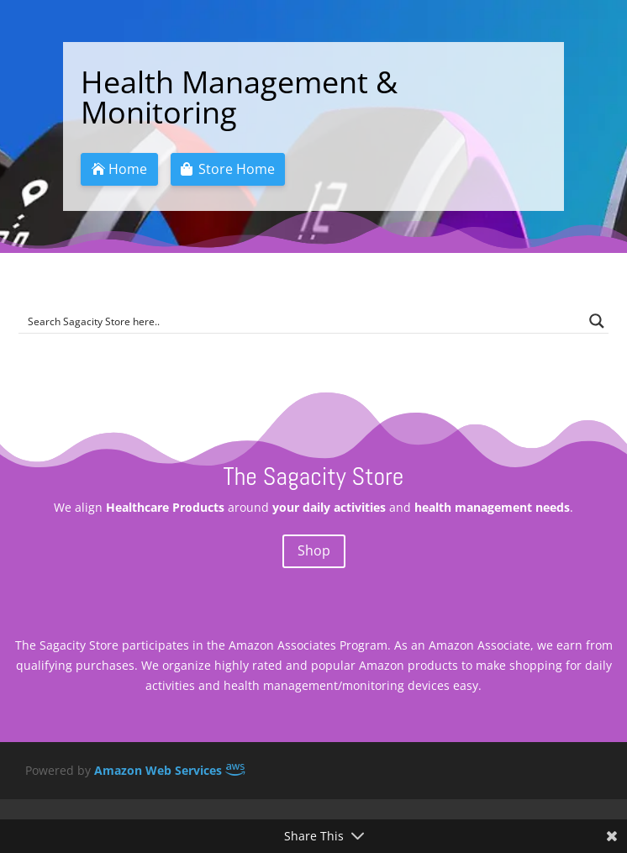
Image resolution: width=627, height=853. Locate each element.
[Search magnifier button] (597, 321)
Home (127, 169)
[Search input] (302, 321)
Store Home (236, 169)
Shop (314, 550)
